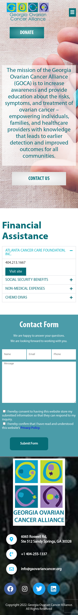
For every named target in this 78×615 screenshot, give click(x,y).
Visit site (15, 272)
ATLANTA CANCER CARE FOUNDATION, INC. (35, 252)
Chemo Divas (16, 298)
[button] (72, 12)
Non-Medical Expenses (25, 289)
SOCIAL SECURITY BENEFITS (26, 280)
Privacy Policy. (30, 428)
